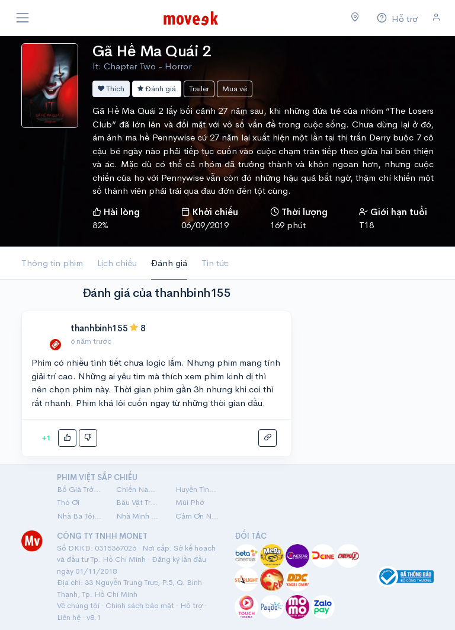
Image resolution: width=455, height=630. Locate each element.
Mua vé (234, 89)
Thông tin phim (52, 262)
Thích (111, 89)
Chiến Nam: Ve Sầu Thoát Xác (138, 489)
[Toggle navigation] (22, 17)
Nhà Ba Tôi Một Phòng (79, 516)
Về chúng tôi (78, 605)
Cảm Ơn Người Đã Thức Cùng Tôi (197, 516)
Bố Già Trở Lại (79, 489)
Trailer (199, 89)
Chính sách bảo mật (139, 605)
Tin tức (215, 262)
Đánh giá (156, 89)
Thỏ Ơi (68, 502)
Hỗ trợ (191, 605)
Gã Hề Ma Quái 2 (151, 51)
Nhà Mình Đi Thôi (138, 516)
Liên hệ (69, 617)
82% (100, 225)
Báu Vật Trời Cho (138, 502)
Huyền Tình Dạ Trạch (197, 489)
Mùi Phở (189, 502)
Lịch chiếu (117, 262)
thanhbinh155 (99, 328)
